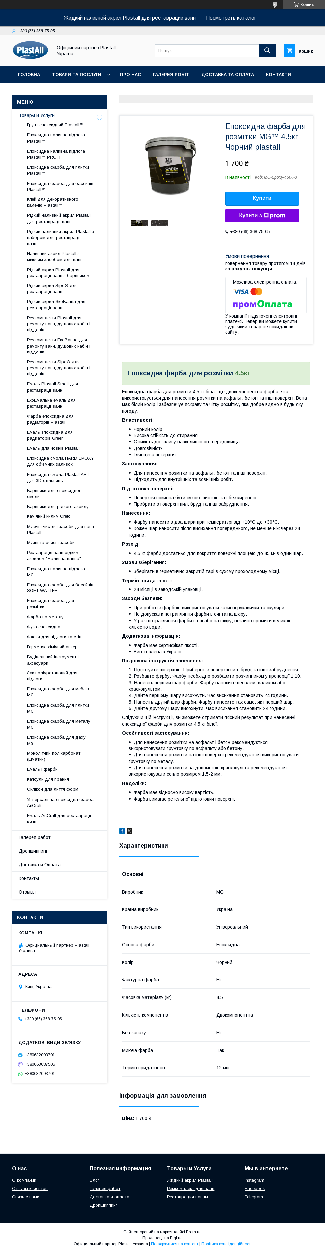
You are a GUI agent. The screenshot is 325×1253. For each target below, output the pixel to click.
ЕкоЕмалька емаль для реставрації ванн (51, 403)
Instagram (254, 1180)
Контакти (278, 74)
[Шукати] (267, 50)
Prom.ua (194, 1232)
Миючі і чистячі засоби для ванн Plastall (60, 529)
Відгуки (27, 91)
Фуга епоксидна (43, 626)
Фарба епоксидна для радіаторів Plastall (50, 419)
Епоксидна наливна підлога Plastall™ (56, 137)
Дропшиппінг (66, 91)
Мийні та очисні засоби (51, 542)
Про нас (130, 74)
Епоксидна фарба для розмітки (180, 373)
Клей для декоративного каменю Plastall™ (52, 202)
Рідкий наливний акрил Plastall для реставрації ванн (59, 218)
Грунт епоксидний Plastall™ (55, 124)
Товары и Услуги (37, 115)
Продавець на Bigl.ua (162, 1238)
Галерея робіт (171, 74)
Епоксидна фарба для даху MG (56, 740)
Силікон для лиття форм (52, 789)
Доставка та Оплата (227, 74)
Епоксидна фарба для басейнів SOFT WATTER (60, 587)
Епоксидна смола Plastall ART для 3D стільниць (58, 477)
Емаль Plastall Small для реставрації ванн (52, 386)
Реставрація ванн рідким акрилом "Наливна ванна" (54, 555)
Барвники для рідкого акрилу (58, 506)
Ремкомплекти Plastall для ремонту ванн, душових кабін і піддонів (58, 323)
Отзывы (27, 892)
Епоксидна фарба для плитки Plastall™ (58, 170)
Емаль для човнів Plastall (53, 448)
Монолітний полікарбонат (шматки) (53, 756)
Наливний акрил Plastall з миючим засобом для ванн (55, 256)
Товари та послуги (76, 74)
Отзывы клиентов (30, 1188)
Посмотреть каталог (231, 18)
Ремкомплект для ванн (190, 1188)
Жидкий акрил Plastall (190, 1180)
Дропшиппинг (33, 851)
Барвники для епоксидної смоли (53, 493)
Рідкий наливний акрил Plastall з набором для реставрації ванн (60, 237)
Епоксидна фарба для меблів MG (58, 691)
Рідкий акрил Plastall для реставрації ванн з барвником (58, 272)
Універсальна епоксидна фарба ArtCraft (60, 802)
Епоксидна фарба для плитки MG (58, 708)
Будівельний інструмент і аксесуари (53, 659)
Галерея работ (35, 837)
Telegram (254, 1196)
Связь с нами (25, 1196)
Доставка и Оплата (40, 864)
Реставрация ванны (187, 1196)
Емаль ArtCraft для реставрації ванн (59, 818)
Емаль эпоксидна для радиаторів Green (50, 435)
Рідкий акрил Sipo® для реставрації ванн (52, 288)
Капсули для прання (48, 779)
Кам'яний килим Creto (49, 516)
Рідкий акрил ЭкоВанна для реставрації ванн (56, 304)
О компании (24, 1180)
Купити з (262, 216)
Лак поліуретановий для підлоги (52, 675)
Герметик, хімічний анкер (52, 646)
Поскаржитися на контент (174, 1244)
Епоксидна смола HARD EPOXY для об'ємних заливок (60, 461)
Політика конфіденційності (226, 1244)
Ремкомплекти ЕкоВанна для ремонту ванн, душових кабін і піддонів (58, 345)
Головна (29, 74)
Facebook (255, 1188)
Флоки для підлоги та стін (54, 636)
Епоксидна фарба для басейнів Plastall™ (60, 186)
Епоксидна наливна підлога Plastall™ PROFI (56, 154)
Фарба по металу (45, 616)
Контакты (29, 878)
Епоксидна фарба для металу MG (58, 724)
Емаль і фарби (42, 769)
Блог (94, 1180)
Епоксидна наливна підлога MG (56, 571)
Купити (262, 198)
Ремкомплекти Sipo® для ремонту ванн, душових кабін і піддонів (58, 367)
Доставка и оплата (109, 1196)
